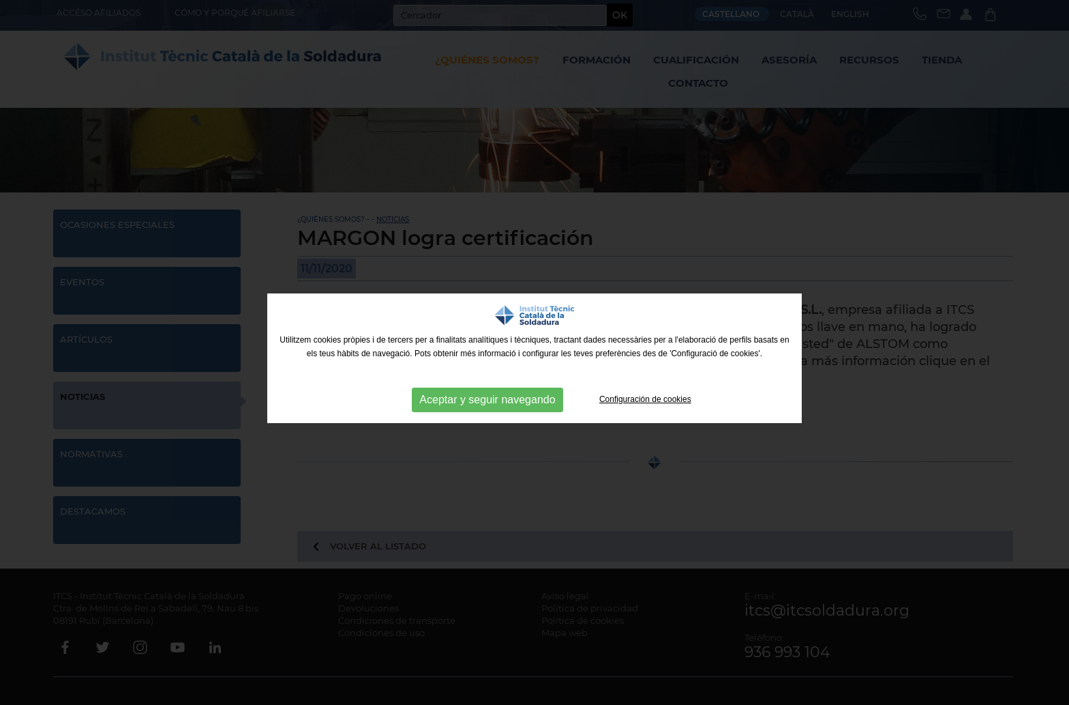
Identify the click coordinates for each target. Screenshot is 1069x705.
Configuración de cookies (645, 399)
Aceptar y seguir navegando (487, 399)
